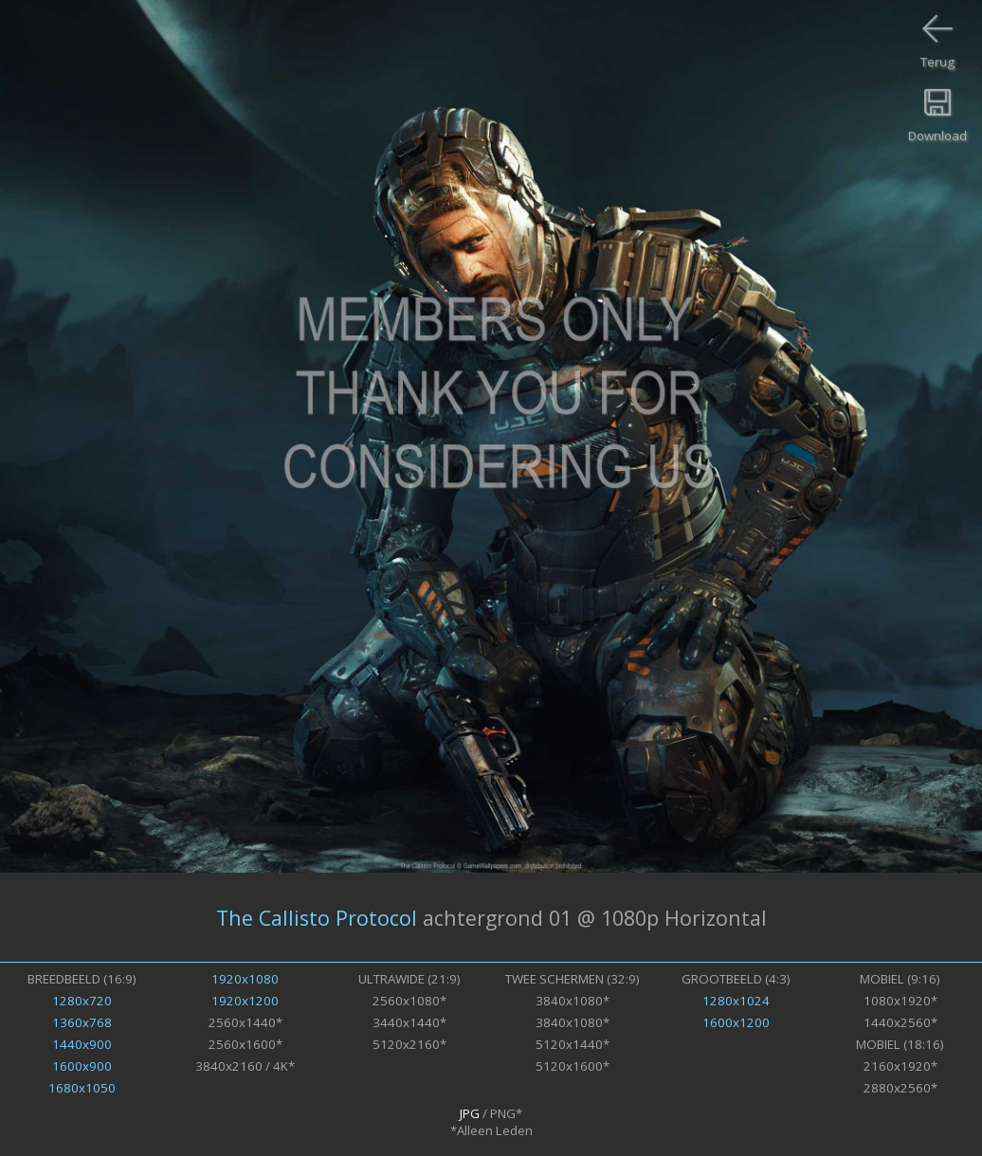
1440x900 (82, 1044)
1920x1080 (245, 978)
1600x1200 (736, 1022)
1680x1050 (82, 1087)
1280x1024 (736, 1000)
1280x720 (82, 1000)
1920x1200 (245, 1000)
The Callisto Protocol (316, 917)
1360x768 (82, 1022)
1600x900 (82, 1066)
